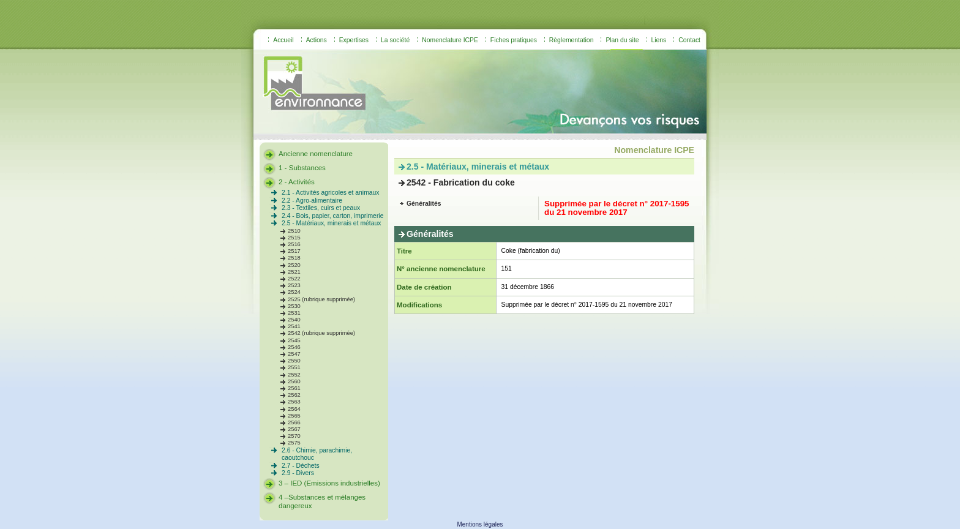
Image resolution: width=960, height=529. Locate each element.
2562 (294, 395)
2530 (294, 306)
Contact (689, 40)
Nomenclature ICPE (450, 40)
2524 (294, 292)
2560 (294, 381)
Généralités (424, 203)
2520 (294, 265)
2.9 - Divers (298, 473)
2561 (294, 388)
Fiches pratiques (513, 40)
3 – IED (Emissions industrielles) (329, 483)
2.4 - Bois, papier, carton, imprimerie (332, 215)
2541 (294, 326)
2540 (294, 320)
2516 (294, 244)
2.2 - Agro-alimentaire (312, 200)
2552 (294, 375)
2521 (294, 272)
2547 (294, 354)
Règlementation (571, 40)
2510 (294, 231)
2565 (294, 416)
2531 (294, 313)
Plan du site (622, 40)
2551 (294, 367)
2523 (294, 285)
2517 (294, 251)
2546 (294, 347)
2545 (294, 340)
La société (395, 40)
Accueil (283, 40)
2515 (294, 237)
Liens (659, 40)
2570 (294, 436)
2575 (294, 443)
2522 (294, 279)
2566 (294, 422)
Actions (316, 40)
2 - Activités (297, 182)
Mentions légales (480, 524)
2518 (294, 258)
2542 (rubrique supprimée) (321, 333)
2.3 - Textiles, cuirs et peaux (321, 207)
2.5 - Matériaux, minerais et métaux (331, 223)
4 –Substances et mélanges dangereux (322, 501)
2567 (294, 429)
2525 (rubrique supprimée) (321, 299)
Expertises (354, 40)
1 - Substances (302, 167)
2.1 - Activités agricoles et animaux (331, 192)
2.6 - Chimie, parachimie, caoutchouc (317, 454)
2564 (294, 409)
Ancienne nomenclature (316, 153)
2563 (294, 402)
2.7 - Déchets (301, 465)
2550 (294, 361)
